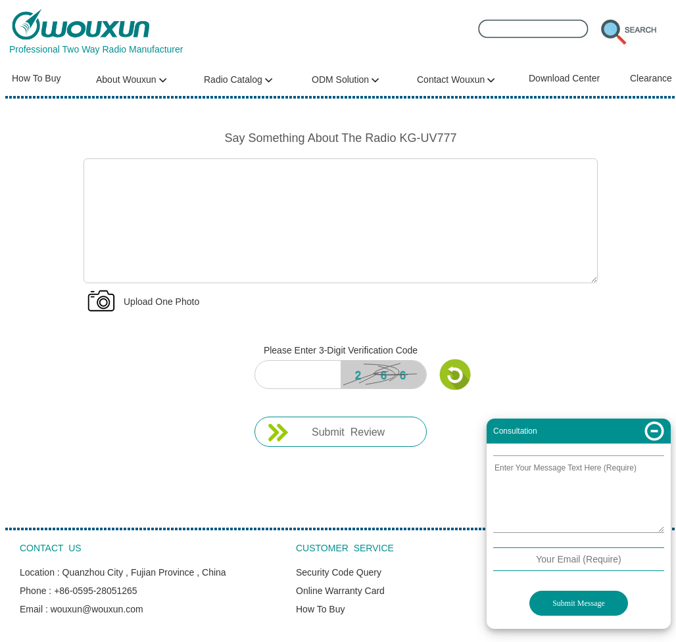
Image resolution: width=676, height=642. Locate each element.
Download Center (564, 78)
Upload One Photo (161, 301)
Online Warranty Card (340, 590)
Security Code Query (338, 572)
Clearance (651, 78)
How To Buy (36, 78)
